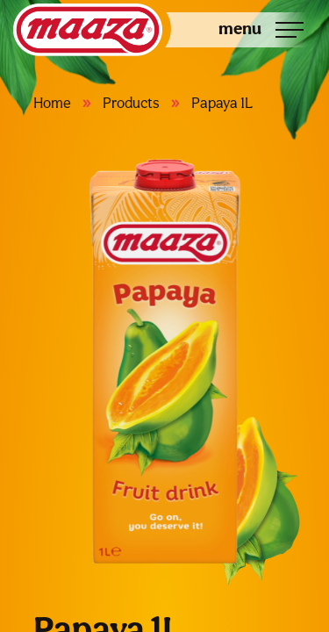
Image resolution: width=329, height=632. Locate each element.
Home (52, 102)
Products (131, 102)
